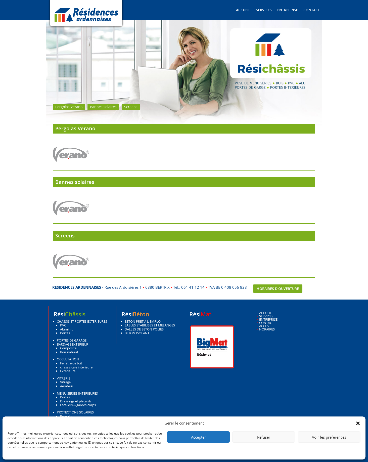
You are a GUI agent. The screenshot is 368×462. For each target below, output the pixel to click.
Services (264, 10)
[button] (357, 423)
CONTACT (266, 322)
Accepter (198, 437)
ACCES (264, 326)
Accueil (243, 10)
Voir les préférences (329, 437)
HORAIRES (267, 329)
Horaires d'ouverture (278, 288)
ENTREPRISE (268, 319)
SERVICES (266, 316)
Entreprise (287, 10)
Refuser (263, 437)
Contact (311, 10)
